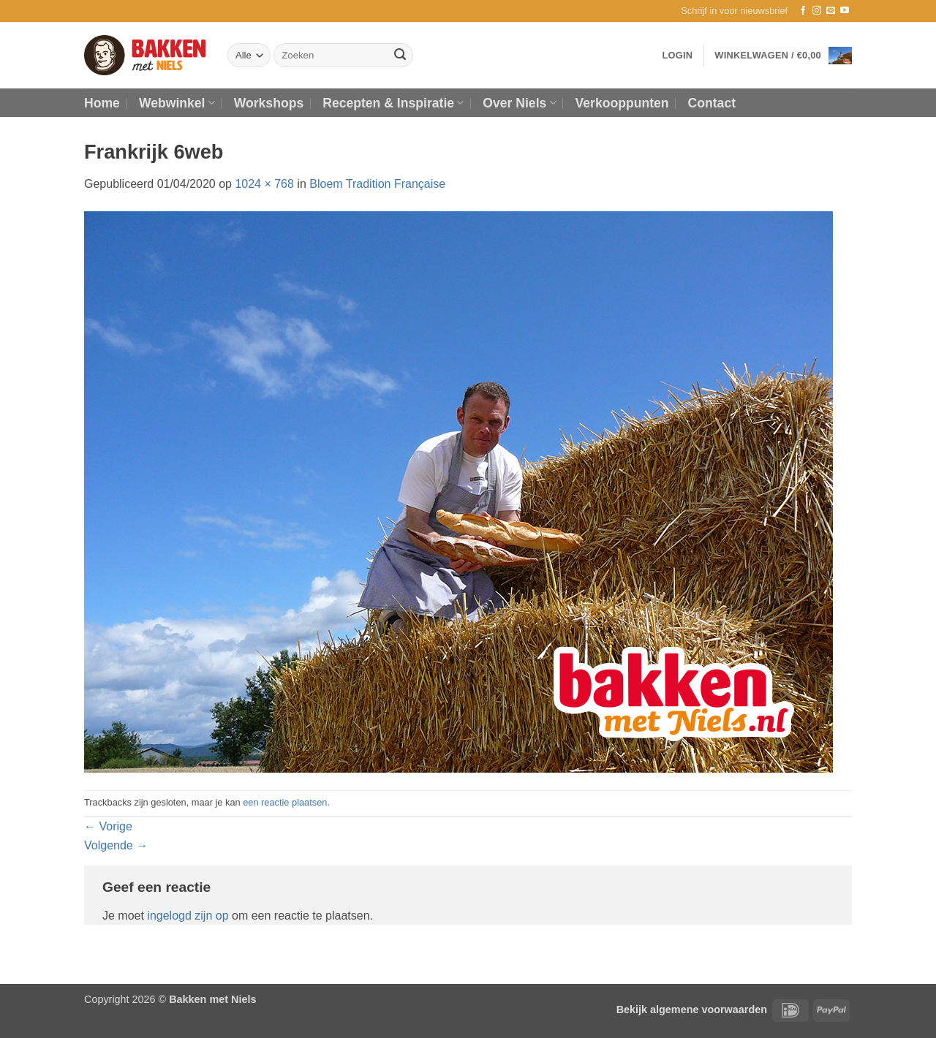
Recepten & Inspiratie (393, 103)
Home (102, 103)
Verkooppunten (622, 103)
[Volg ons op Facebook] (803, 11)
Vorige (108, 826)
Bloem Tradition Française (377, 184)
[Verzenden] (400, 55)
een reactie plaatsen (285, 802)
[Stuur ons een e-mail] (830, 11)
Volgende (116, 845)
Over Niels (519, 103)
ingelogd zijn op (187, 915)
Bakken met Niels (212, 999)
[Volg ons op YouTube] (844, 11)
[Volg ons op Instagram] (816, 11)
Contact (712, 103)
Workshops (268, 103)
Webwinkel (177, 103)
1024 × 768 (264, 184)
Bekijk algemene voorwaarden (691, 1009)
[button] (734, 10)
